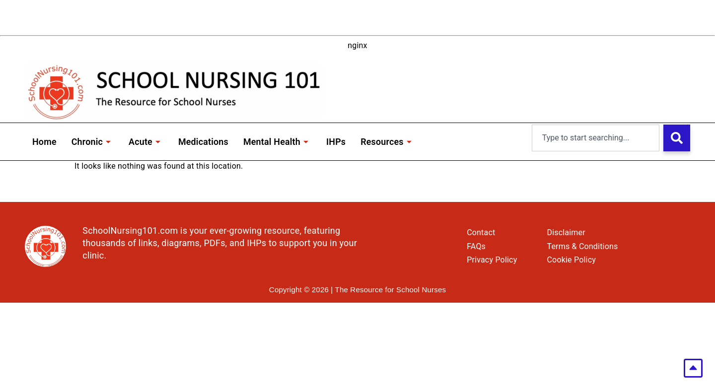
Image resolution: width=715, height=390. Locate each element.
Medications (204, 141)
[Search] (676, 138)
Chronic (91, 141)
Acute (145, 141)
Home (44, 141)
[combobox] (595, 138)
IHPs (338, 141)
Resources (387, 141)
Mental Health (277, 141)
